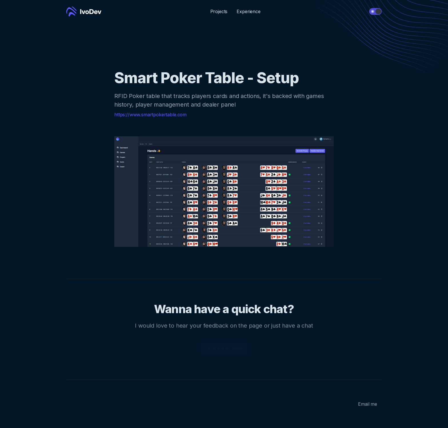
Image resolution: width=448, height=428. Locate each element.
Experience (248, 11)
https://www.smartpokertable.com (150, 114)
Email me (367, 404)
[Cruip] (83, 12)
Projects (219, 11)
